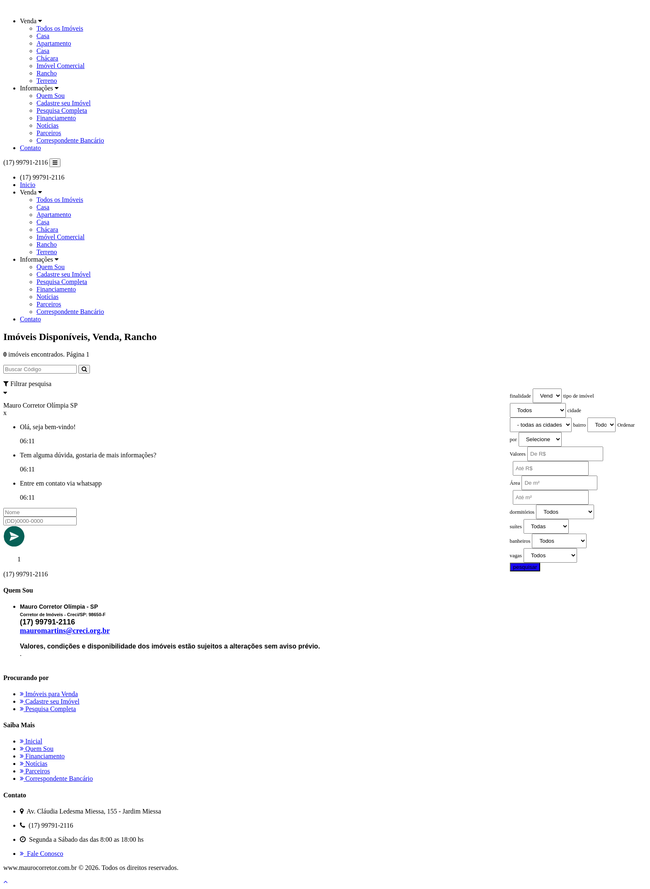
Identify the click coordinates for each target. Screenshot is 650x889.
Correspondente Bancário (70, 140)
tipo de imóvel (578, 396)
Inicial (31, 741)
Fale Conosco (41, 853)
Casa (42, 35)
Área (515, 483)
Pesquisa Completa (61, 110)
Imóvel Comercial (60, 65)
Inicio (27, 184)
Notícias (47, 125)
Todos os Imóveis (59, 28)
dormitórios (522, 512)
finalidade (520, 396)
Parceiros (48, 132)
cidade (574, 410)
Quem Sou (50, 95)
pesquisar (525, 567)
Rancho (46, 73)
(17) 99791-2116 (25, 162)
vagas (516, 556)
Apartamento (53, 43)
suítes (516, 527)
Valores (518, 454)
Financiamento (56, 117)
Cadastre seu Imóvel (63, 103)
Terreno (46, 80)
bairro (579, 425)
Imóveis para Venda (49, 693)
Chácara (47, 58)
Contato (30, 147)
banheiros (520, 541)
